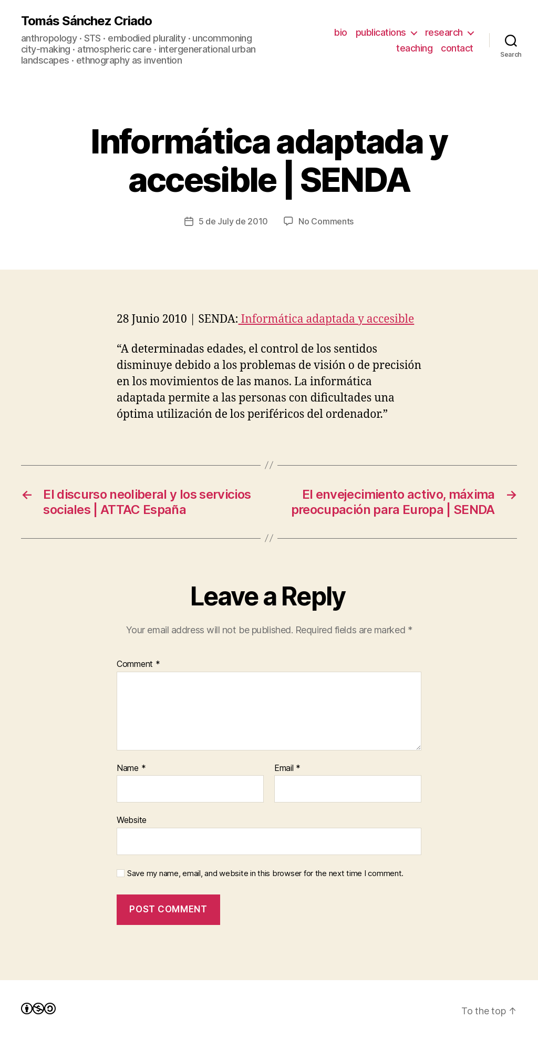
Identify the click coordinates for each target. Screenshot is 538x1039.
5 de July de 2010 (233, 221)
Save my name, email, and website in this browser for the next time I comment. (265, 873)
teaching (414, 48)
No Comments (326, 221)
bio (340, 32)
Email (287, 768)
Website (132, 820)
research (444, 32)
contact (457, 48)
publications (381, 32)
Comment (138, 664)
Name (131, 768)
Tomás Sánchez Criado (86, 21)
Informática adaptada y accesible (327, 319)
